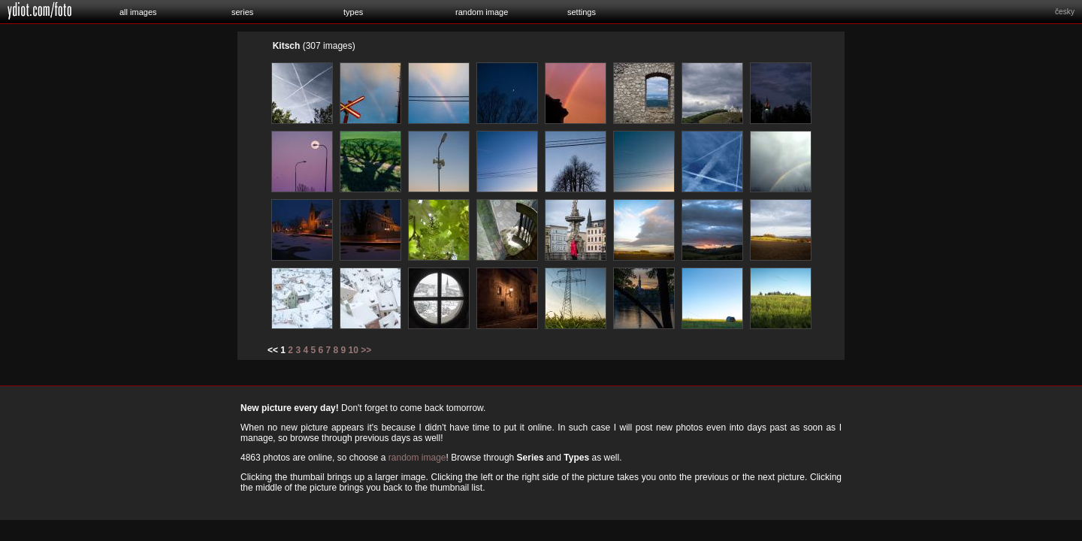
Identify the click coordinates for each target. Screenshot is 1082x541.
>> (366, 350)
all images (138, 12)
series (242, 12)
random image (481, 12)
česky (1064, 12)
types (353, 12)
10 (353, 350)
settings (581, 12)
